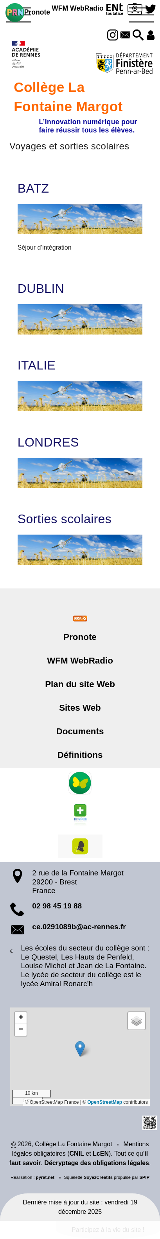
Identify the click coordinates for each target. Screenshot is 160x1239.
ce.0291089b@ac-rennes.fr (79, 927)
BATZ (33, 188)
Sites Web (80, 708)
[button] (138, 35)
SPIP (144, 1177)
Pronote (27, 12)
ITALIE (37, 365)
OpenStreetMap (104, 1102)
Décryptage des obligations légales (96, 1163)
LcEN (101, 1153)
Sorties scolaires (64, 519)
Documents (80, 731)
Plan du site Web (80, 684)
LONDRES (48, 442)
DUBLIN (41, 288)
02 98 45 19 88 (57, 906)
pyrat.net (45, 1177)
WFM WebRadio (78, 8)
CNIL (77, 1153)
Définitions (80, 755)
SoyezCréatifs (98, 1177)
